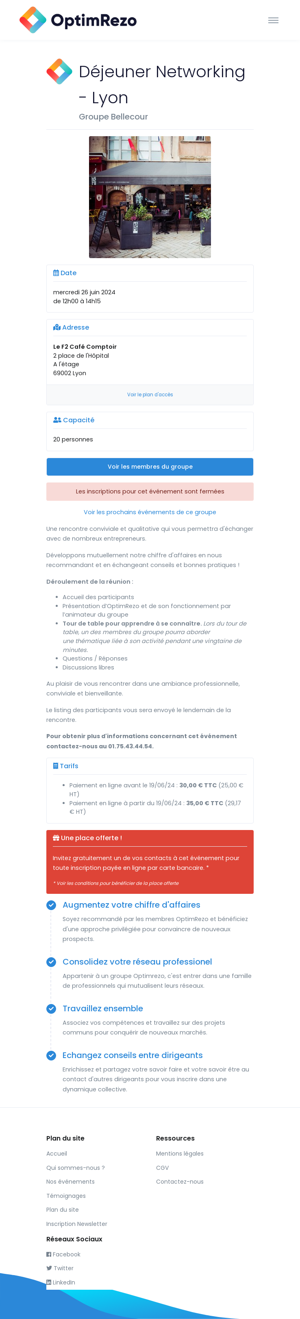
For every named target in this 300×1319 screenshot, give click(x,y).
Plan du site (62, 1210)
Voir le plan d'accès (150, 394)
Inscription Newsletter (76, 1224)
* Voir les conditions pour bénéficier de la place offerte (115, 883)
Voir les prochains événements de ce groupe (150, 512)
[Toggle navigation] (273, 20)
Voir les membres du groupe (150, 467)
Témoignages (66, 1196)
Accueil (56, 1154)
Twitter (60, 1268)
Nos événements (70, 1182)
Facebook (63, 1254)
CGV (162, 1168)
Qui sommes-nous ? (75, 1168)
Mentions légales (180, 1154)
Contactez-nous (180, 1182)
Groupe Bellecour (113, 116)
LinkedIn (60, 1282)
